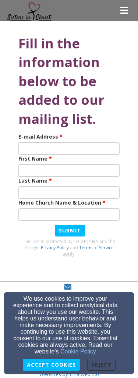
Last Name (32, 180)
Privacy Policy (55, 248)
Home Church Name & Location (59, 202)
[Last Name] (69, 192)
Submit (70, 230)
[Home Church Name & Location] (69, 214)
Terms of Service (96, 248)
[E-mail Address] (69, 148)
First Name (32, 158)
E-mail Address (38, 136)
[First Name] (69, 170)
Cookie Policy (78, 351)
